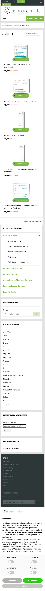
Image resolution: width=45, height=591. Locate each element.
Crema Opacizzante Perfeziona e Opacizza (20, 101)
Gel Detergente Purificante (14, 135)
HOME (5, 487)
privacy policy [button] (31, 525)
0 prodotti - (35, 18)
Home (4, 25)
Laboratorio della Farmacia (14, 375)
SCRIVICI (21, 1)
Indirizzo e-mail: (9, 422)
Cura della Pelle (14, 25)
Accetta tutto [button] (33, 580)
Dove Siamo (7, 472)
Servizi (5, 484)
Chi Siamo (6, 463)
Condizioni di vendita (11, 448)
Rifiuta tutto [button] (12, 580)
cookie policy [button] (6, 537)
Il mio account (8, 478)
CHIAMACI (6, 4)
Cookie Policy (8, 469)
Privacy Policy (8, 481)
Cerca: (5, 310)
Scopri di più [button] (22, 586)
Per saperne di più (21, 59)
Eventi (5, 475)
